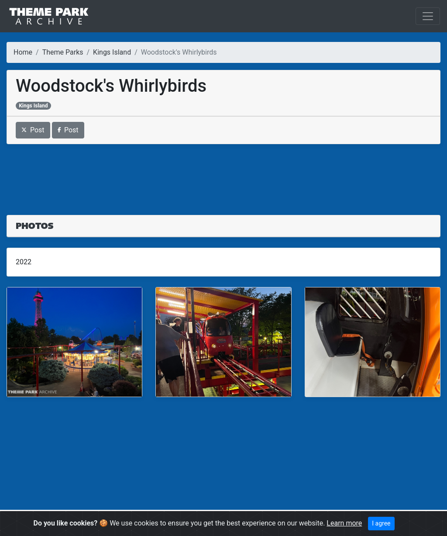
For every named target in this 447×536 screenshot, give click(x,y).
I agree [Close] (381, 523)
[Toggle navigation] (428, 16)
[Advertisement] (223, 174)
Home (23, 52)
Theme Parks (62, 52)
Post (33, 130)
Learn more (344, 523)
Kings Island (112, 52)
